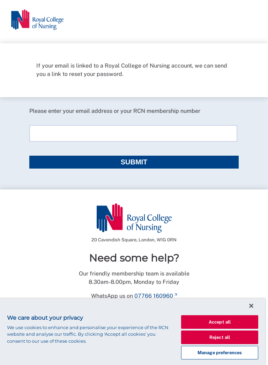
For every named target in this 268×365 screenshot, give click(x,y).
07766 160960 (153, 296)
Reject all (219, 337)
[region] (132, 331)
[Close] (251, 306)
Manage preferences (220, 352)
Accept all (220, 322)
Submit (134, 162)
